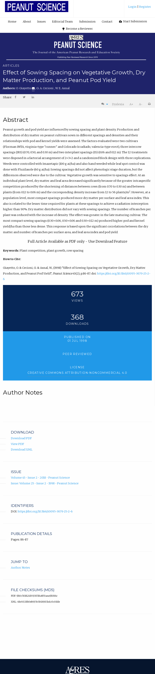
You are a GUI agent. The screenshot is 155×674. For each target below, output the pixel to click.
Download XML (21, 449)
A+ (131, 104)
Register (145, 7)
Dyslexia (118, 104)
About (27, 21)
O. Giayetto (25, 88)
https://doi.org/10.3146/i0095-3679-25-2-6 (45, 511)
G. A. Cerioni (45, 88)
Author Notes (20, 567)
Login (132, 7)
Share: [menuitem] (7, 97)
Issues (41, 21)
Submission (87, 21)
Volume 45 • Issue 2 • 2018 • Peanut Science (40, 477)
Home (12, 21)
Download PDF (21, 438)
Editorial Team (62, 21)
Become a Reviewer (77, 28)
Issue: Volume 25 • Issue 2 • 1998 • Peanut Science (45, 483)
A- (140, 104)
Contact (107, 21)
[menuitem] (139, 8)
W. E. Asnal (62, 88)
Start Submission (133, 21)
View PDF (17, 444)
